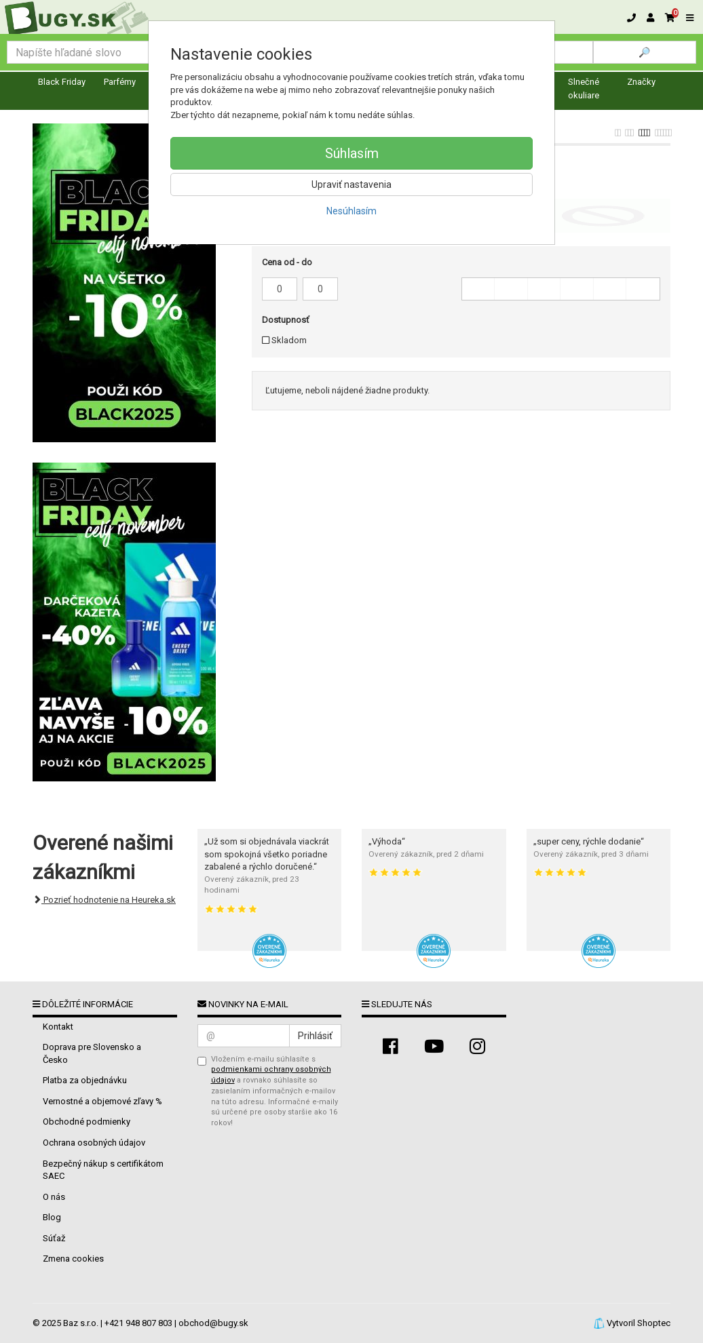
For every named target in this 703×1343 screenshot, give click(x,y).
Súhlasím (352, 153)
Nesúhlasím (351, 211)
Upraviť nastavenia (351, 184)
